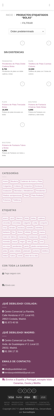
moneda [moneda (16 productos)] (6, 241)
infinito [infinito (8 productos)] (27, 232)
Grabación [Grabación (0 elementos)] (7, 191)
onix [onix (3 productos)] (41, 241)
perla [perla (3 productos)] (26, 246)
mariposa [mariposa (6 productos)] (22, 237)
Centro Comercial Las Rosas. (19, 340)
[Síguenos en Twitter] (29, 391)
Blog (7, 404)
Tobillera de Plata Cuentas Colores (39, 65)
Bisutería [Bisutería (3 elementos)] (14, 181)
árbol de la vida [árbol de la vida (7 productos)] (31, 256)
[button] (4, 4)
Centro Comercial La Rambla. (19, 311)
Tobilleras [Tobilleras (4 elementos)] (17, 200)
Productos (17, 402)
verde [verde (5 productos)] (20, 256)
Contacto (44, 402)
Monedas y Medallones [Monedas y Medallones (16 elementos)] (23, 191)
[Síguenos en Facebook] (20, 391)
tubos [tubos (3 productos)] (12, 256)
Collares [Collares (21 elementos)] (17, 186)
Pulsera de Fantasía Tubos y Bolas (13, 146)
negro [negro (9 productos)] (22, 241)
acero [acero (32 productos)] (5, 218)
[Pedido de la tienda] (27, 31)
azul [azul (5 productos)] (12, 218)
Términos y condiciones (37, 404)
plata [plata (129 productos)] (5, 251)
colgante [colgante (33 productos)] (26, 223)
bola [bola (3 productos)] (26, 218)
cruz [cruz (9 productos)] (4, 228)
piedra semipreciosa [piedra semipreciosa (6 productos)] (39, 246)
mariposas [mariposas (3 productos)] (33, 237)
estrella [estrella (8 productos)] (30, 228)
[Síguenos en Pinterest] (34, 391)
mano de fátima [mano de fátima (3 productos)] (9, 237)
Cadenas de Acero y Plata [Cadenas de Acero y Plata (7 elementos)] (31, 181)
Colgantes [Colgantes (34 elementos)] (7, 186)
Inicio (9, 15)
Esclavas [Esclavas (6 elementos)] (38, 186)
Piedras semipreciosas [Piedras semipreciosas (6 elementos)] (12, 195)
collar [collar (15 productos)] (35, 223)
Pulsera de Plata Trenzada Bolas (13, 105)
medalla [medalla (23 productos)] (43, 237)
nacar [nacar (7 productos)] (15, 241)
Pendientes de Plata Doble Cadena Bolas (13, 65)
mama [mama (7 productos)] (42, 232)
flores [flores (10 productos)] (20, 232)
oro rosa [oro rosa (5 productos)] (6, 246)
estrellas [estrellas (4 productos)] (39, 228)
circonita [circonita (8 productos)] (6, 223)
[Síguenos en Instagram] (24, 391)
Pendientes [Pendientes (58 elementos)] (40, 191)
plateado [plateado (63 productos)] (26, 251)
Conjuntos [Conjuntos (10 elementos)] (28, 186)
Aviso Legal (17, 404)
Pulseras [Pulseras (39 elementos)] (6, 200)
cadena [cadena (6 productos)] (41, 218)
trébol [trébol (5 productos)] (5, 256)
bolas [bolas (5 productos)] (33, 218)
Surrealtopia (29, 412)
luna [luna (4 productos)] (35, 232)
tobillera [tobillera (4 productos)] (45, 251)
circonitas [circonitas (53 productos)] (16, 223)
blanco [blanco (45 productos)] (19, 218)
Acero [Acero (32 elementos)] (5, 181)
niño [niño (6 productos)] (35, 241)
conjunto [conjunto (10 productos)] (43, 223)
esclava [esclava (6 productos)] (21, 228)
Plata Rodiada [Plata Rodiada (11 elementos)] (37, 195)
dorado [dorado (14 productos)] (12, 228)
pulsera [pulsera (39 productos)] (36, 251)
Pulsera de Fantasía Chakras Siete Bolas (37, 105)
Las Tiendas (31, 402)
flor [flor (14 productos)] (13, 232)
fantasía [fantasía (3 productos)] (6, 232)
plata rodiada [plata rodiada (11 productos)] (15, 251)
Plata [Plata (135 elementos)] (26, 195)
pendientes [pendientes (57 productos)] (17, 246)
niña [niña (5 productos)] (29, 241)
